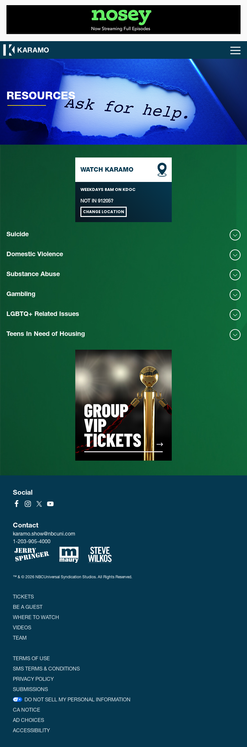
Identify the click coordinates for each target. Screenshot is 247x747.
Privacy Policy (33, 679)
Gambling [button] (20, 295)
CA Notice (26, 709)
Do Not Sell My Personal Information (77, 699)
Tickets (23, 596)
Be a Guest (27, 607)
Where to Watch (36, 617)
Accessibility (31, 730)
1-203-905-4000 (31, 541)
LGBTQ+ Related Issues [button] (42, 314)
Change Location (103, 211)
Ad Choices (28, 720)
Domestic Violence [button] (34, 255)
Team (20, 637)
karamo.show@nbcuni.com (44, 533)
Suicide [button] (17, 235)
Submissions (30, 689)
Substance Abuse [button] (33, 275)
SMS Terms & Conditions (46, 668)
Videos (22, 627)
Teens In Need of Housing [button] (45, 334)
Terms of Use (31, 658)
